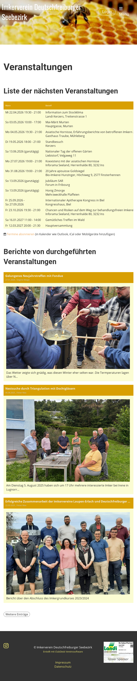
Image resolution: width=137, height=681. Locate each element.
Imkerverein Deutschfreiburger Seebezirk (41, 12)
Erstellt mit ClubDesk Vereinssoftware (63, 651)
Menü (124, 12)
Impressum (63, 662)
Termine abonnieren (20, 234)
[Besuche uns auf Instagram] (6, 645)
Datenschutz (62, 667)
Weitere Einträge (17, 614)
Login (107, 11)
